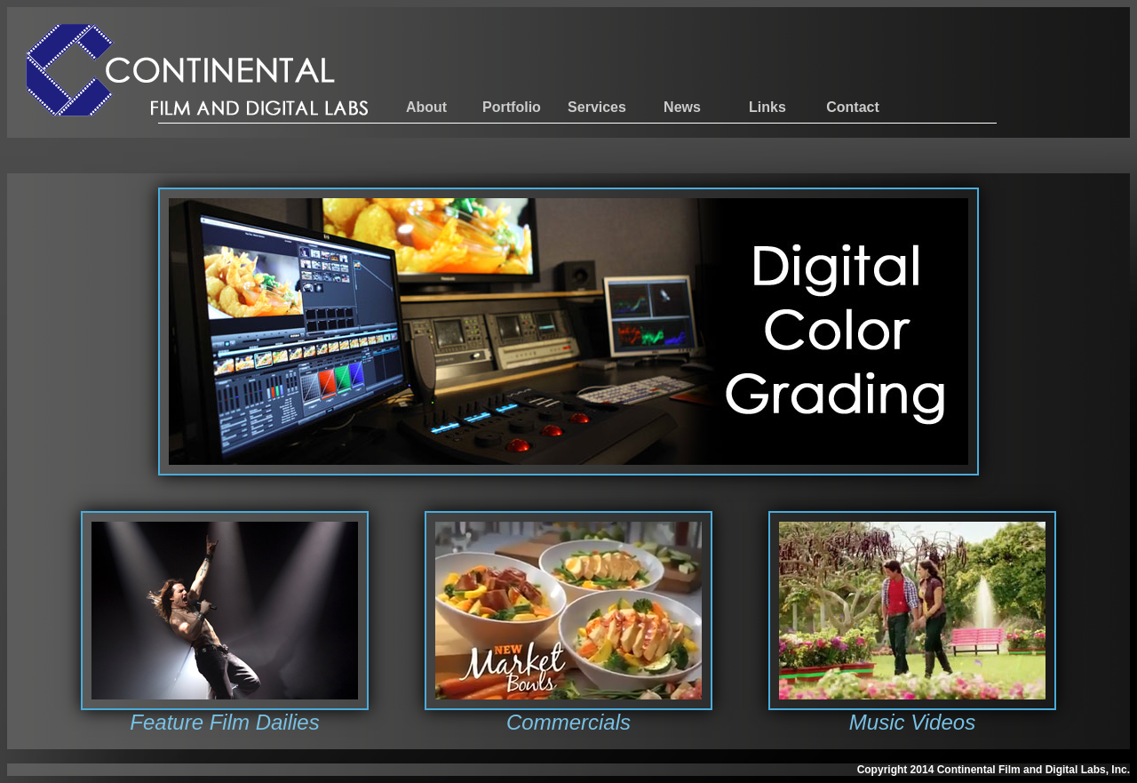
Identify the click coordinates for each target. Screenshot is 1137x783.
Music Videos (912, 722)
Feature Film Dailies (224, 722)
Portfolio (511, 107)
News (682, 107)
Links (767, 107)
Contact (852, 107)
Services (597, 107)
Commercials (568, 722)
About (426, 107)
